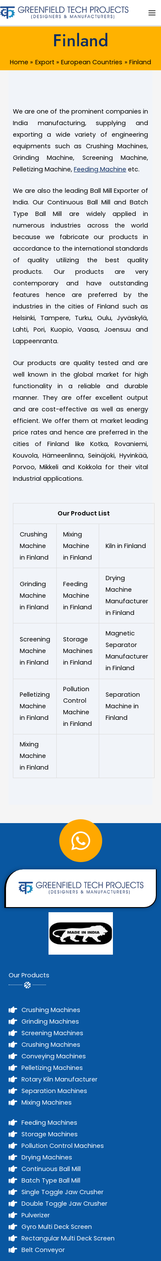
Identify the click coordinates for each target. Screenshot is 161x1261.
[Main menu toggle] (152, 13)
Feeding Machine (100, 169)
